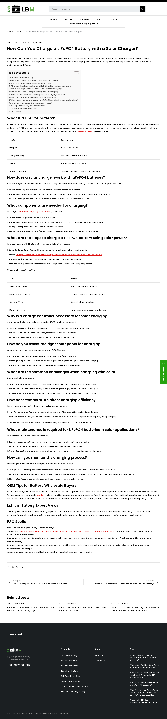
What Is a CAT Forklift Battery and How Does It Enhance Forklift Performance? (135, 609)
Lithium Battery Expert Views (24, 108)
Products (65, 649)
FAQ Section (16, 111)
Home (10, 31)
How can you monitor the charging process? (31, 103)
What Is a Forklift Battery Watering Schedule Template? (144, 701)
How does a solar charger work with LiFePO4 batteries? (35, 80)
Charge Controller (25, 254)
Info (19, 31)
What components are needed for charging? (31, 83)
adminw (39, 42)
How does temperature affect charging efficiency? (33, 97)
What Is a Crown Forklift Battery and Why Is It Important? (144, 683)
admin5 (20, 603)
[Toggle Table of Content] (75, 73)
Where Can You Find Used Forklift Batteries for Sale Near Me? (82, 609)
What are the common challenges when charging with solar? (38, 94)
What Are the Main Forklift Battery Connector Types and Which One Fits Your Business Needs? (145, 692)
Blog (132, 649)
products (41, 495)
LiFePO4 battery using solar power (34, 211)
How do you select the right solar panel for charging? (34, 91)
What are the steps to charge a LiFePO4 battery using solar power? (41, 86)
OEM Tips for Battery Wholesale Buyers (28, 106)
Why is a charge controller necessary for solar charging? (36, 89)
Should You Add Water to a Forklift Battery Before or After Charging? (30, 609)
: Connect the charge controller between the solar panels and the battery (68, 254)
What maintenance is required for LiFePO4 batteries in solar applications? (44, 100)
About (98, 649)
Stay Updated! (14, 634)
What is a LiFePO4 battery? (22, 77)
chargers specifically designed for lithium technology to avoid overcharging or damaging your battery (68, 531)
